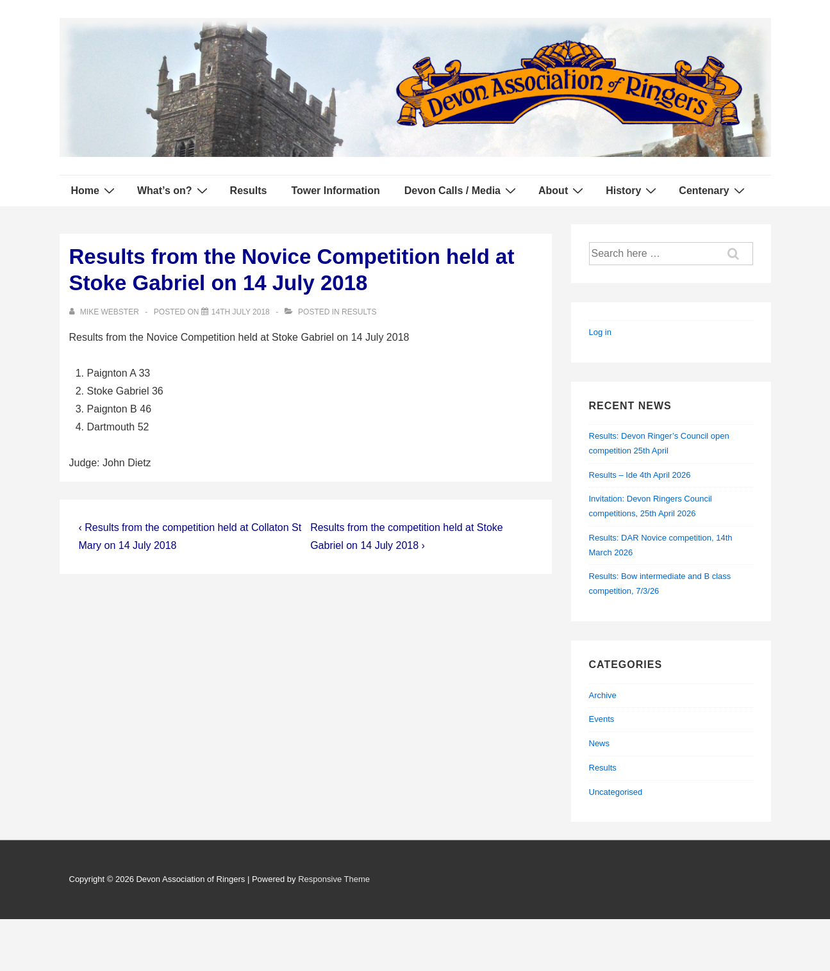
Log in (600, 332)
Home (94, 190)
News (599, 743)
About (562, 190)
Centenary (713, 190)
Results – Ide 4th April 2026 (640, 475)
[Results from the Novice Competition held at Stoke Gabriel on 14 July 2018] (241, 311)
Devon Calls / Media (461, 190)
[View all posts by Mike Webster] (105, 311)
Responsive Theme (334, 879)
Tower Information (335, 190)
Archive (603, 695)
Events (602, 719)
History (633, 190)
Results (248, 190)
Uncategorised (616, 792)
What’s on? (174, 190)
